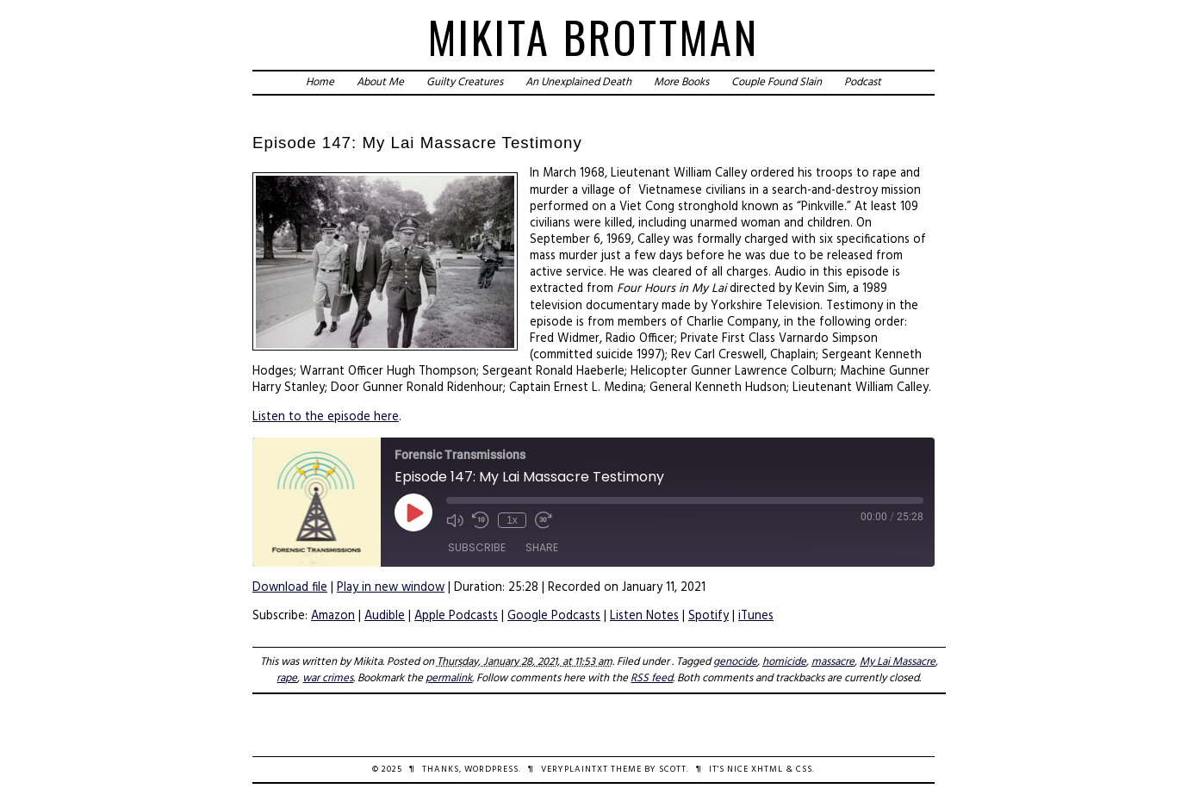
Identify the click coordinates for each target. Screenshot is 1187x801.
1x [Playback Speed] (512, 520)
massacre (833, 662)
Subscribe (477, 547)
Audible (384, 616)
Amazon (333, 616)
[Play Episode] (413, 512)
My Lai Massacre (897, 662)
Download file (289, 588)
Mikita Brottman (593, 36)
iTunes (756, 616)
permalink (449, 678)
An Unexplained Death (578, 82)
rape (287, 678)
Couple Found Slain (776, 82)
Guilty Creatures (464, 82)
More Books (681, 82)
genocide (735, 662)
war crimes (327, 678)
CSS (804, 769)
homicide (784, 662)
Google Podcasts (553, 616)
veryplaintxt (574, 769)
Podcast (862, 82)
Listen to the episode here (325, 417)
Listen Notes (644, 616)
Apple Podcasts (456, 616)
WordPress (491, 769)
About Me (380, 82)
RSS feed (652, 678)
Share (541, 547)
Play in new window (390, 588)
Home (320, 82)
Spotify (708, 616)
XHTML (767, 769)
